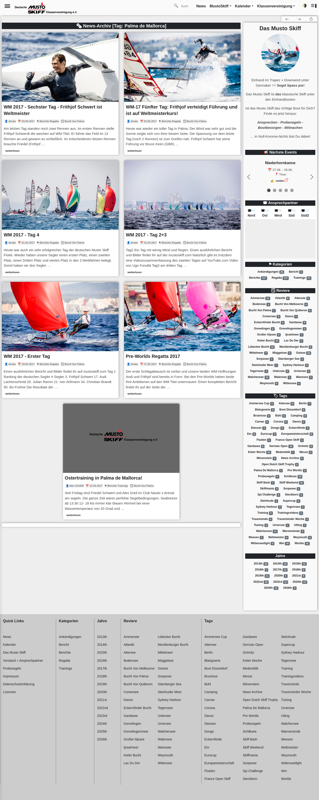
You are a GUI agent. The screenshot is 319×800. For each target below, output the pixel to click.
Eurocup (269, 434)
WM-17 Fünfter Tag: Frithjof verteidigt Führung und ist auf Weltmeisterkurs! (182, 110)
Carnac (262, 422)
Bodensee (261, 304)
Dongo (277, 428)
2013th (261, 564)
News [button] (201, 6)
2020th (281, 576)
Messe (306, 452)
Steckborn (294, 495)
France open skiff (290, 440)
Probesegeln (268, 476)
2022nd (260, 582)
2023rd (280, 582)
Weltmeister (278, 537)
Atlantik (282, 298)
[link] (60, 94)
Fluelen (264, 440)
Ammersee (260, 298)
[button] (314, 6)
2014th (280, 564)
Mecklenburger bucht (296, 347)
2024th (300, 582)
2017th (280, 570)
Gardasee (298, 322)
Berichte (258, 278)
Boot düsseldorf (292, 410)
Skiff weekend (291, 483)
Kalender (9, 644)
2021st (298, 576)
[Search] (186, 6)
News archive (292, 458)
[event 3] (286, 190)
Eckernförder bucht (269, 322)
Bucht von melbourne (291, 304)
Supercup (291, 501)
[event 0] (269, 190)
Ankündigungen (270, 272)
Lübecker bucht (261, 347)
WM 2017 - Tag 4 (21, 234)
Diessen (258, 428)
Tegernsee (259, 371)
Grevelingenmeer (293, 329)
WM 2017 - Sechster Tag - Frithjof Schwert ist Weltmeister (53, 110)
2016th (261, 570)
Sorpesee (265, 359)
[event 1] (274, 190)
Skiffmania (269, 489)
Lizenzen (9, 692)
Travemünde (262, 519)
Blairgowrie (265, 410)
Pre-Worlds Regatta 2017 (153, 356)
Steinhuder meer (265, 365)
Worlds (302, 543)
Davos (291, 316)
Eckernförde (299, 428)
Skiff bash (265, 483)
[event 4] (292, 190)
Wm (284, 543)
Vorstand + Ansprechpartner (23, 660)
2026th (290, 588)
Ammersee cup (261, 403)
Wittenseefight (262, 543)
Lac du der (293, 341)
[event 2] (280, 190)
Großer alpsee (268, 335)
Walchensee (258, 377)
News (7, 637)
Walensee (282, 377)
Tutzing (261, 525)
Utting (300, 525)
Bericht (296, 272)
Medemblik (285, 452)
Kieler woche (259, 452)
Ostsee (303, 353)
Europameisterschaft (297, 434)
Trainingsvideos (290, 513)
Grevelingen (264, 329)
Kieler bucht (268, 341)
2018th (299, 570)
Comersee (271, 316)
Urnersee (302, 371)
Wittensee (292, 383)
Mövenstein (267, 458)
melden (280, 181)
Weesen (256, 537)
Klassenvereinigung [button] (274, 6)
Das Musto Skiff (14, 652)
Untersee (281, 371)
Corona (281, 422)
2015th (299, 564)
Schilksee (293, 476)
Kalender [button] (243, 6)
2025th (271, 588)
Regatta (280, 278)
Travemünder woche (293, 519)
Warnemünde (293, 531)
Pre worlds (297, 470)
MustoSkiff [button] (219, 6)
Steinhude (269, 501)
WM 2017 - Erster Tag (27, 356)
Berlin (305, 403)
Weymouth (269, 383)
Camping (299, 416)
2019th (262, 576)
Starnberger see (291, 359)
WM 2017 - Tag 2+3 (146, 234)
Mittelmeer (258, 353)
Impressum (11, 676)
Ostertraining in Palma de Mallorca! (103, 477)
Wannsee (304, 377)
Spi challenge (268, 495)
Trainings (302, 278)
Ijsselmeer (294, 335)
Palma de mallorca (268, 470)
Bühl (280, 416)
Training (265, 513)
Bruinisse (262, 416)
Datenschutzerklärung (18, 684)
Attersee (302, 298)
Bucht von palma (262, 310)
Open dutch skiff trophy (280, 464)
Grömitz (305, 446)
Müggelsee (281, 353)
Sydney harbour (296, 365)
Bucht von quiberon (296, 310)
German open (281, 446)
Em (251, 434)
